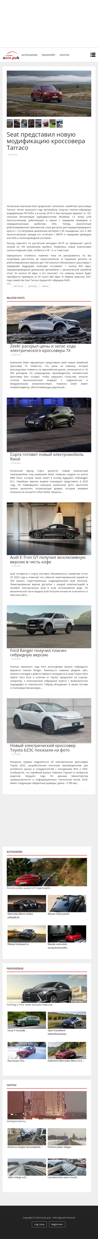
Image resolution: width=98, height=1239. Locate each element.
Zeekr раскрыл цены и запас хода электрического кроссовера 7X (43, 348)
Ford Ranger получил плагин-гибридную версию (38, 652)
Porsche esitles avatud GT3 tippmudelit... (29, 888)
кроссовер (32, 286)
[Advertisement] (49, 23)
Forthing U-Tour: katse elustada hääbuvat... (30, 1004)
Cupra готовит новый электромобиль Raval (47, 456)
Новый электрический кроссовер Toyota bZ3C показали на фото (43, 747)
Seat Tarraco (18, 286)
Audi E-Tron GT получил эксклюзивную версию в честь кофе (48, 559)
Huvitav (64, 54)
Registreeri (57, 1224)
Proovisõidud (15, 968)
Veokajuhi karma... (17, 1121)
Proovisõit (48, 54)
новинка (45, 286)
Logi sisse (39, 1224)
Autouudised (29, 54)
